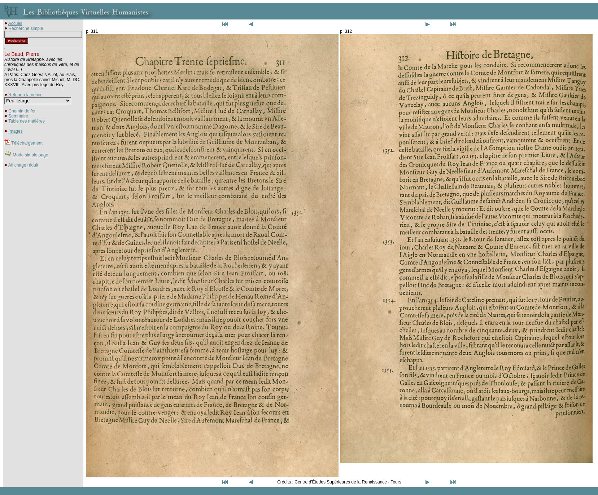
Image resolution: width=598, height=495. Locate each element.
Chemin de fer (21, 111)
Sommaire (18, 116)
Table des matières (26, 121)
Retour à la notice (25, 94)
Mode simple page (30, 155)
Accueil (15, 23)
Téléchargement (27, 143)
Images (15, 131)
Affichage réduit (23, 165)
